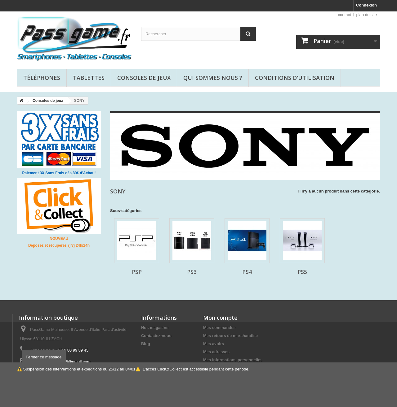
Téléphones (41, 77)
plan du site (366, 14)
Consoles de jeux (144, 77)
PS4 (247, 271)
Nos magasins (154, 327)
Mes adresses (216, 351)
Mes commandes (219, 327)
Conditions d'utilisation (294, 77)
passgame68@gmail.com (68, 361)
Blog (145, 343)
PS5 (302, 271)
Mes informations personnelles (232, 359)
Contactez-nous (156, 335)
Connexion (366, 5)
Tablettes (89, 77)
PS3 (192, 271)
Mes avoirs (213, 343)
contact (344, 14)
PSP (137, 271)
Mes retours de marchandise (230, 335)
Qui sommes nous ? (212, 77)
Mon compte (220, 317)
